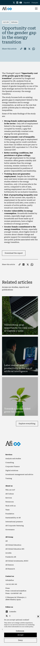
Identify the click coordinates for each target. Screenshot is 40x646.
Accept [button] (20, 635)
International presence (14, 521)
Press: (7, 588)
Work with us (10, 506)
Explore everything (27, 424)
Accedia (8, 553)
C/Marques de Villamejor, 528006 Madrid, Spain (15, 598)
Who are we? (10, 490)
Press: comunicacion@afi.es (15, 591)
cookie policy (28, 626)
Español (27, 2)
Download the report (14, 253)
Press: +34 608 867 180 (13, 593)
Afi (6, 541)
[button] (36, 8)
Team (7, 510)
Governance (10, 529)
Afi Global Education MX (14, 549)
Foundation (9, 514)
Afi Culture (9, 494)
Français (35, 2)
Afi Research (10, 569)
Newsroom (9, 502)
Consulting (9, 462)
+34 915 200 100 (11, 584)
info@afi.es (9, 580)
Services (8, 498)
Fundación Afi (10, 557)
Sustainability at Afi (13, 518)
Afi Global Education (13, 545)
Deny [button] (20, 640)
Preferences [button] (20, 631)
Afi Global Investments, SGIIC (16, 561)
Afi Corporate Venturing (14, 525)
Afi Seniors (9, 565)
